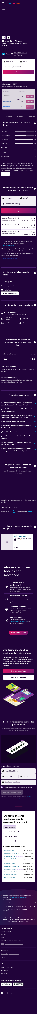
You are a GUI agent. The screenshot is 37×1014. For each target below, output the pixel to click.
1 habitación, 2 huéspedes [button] (13, 67)
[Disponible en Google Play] (6, 984)
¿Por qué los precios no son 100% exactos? (19, 910)
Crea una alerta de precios (18, 621)
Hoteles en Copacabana (11, 866)
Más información (8, 245)
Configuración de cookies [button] (9, 258)
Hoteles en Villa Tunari (10, 874)
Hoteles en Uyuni (12, 921)
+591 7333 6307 (7, 50)
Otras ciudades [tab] (10, 827)
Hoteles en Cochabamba (11, 853)
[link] (18, 633)
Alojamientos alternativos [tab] (13, 832)
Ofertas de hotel (8, 917)
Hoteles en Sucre (9, 877)
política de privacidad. (19, 798)
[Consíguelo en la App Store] (18, 984)
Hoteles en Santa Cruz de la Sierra (12, 860)
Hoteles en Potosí (9, 869)
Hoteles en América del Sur (23, 917)
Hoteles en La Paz (9, 856)
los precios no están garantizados (17, 897)
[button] (3, 3)
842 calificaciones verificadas (20, 54)
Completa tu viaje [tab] (10, 841)
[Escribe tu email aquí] (20, 782)
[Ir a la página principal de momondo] (13, 3)
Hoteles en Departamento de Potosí (23, 919)
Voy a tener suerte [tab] (11, 836)
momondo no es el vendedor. (19, 903)
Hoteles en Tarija (9, 850)
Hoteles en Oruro (9, 863)
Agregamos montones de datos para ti (19, 906)
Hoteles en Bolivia (6, 919)
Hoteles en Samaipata (10, 872)
